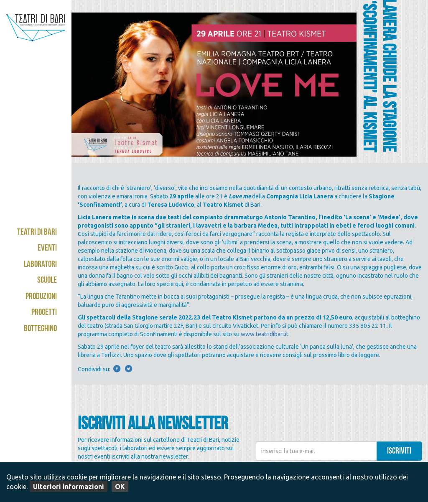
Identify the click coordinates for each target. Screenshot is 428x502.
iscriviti (399, 451)
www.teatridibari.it (264, 334)
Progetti (44, 313)
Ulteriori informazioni (68, 486)
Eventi (47, 248)
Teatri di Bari (37, 232)
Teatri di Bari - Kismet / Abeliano (35, 44)
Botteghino (40, 329)
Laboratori (40, 265)
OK (120, 486)
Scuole (47, 280)
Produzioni (41, 297)
